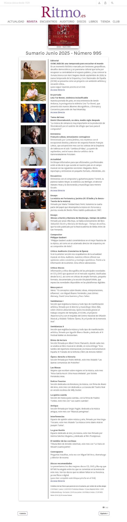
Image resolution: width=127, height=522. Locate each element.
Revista (32, 21)
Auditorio (67, 21)
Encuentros (48, 21)
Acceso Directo (58, 90)
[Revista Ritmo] (63, 12)
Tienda (105, 21)
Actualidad (16, 21)
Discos (81, 21)
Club (116, 21)
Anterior (23, 513)
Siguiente (103, 513)
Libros (93, 21)
